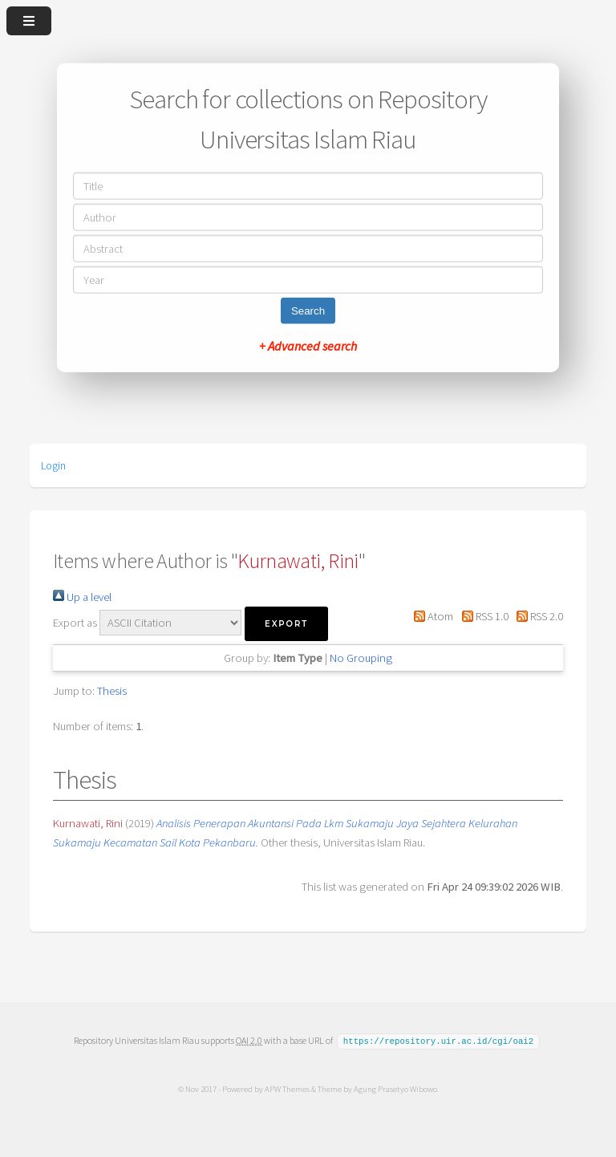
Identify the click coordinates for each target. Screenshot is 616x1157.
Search (308, 310)
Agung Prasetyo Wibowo (394, 1088)
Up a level (82, 597)
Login (53, 465)
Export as (75, 622)
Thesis (112, 691)
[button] (286, 624)
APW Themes (286, 1088)
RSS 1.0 (482, 616)
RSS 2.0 (537, 616)
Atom (430, 616)
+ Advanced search (308, 345)
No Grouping (361, 658)
